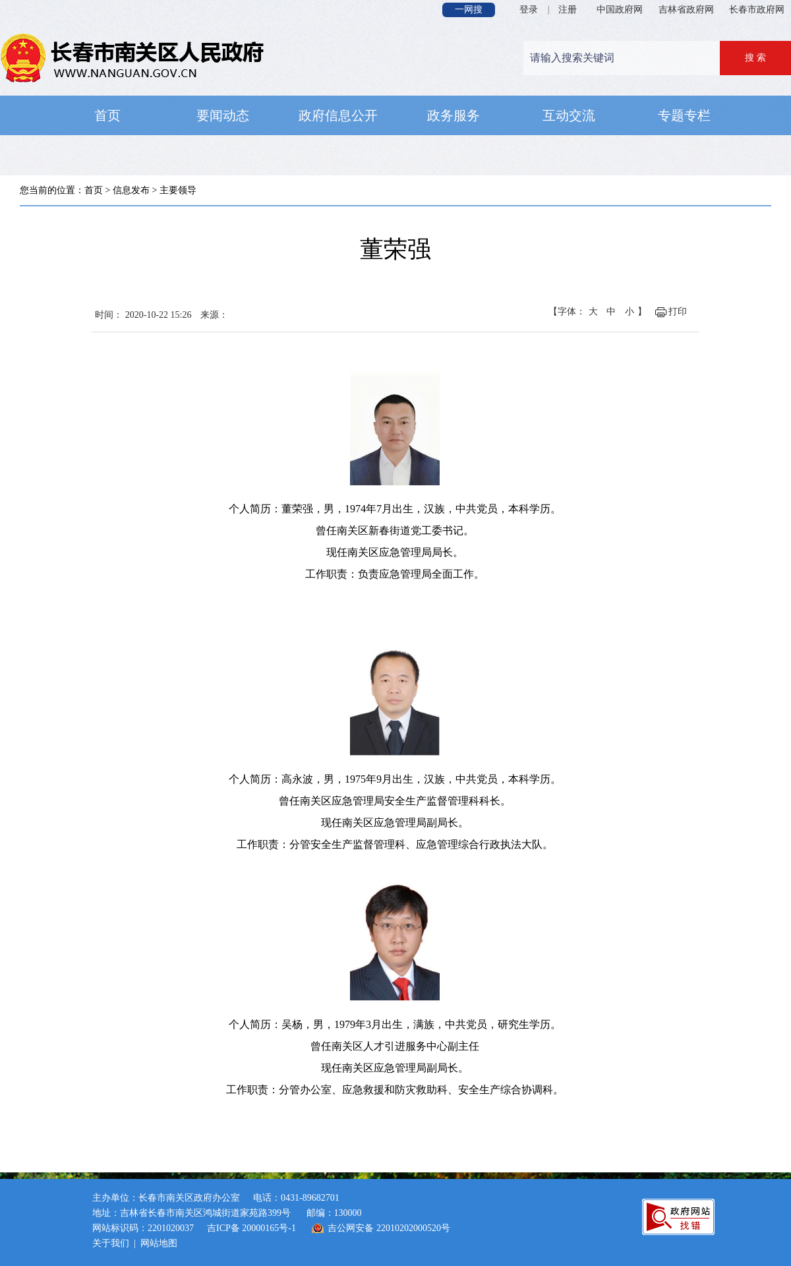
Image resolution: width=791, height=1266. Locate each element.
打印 (677, 311)
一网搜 (469, 10)
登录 (528, 10)
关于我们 (110, 1243)
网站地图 (158, 1243)
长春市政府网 (756, 10)
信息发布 (131, 190)
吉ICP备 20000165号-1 (251, 1228)
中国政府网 (620, 10)
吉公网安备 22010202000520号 (389, 1228)
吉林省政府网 (686, 10)
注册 (567, 10)
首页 (93, 190)
